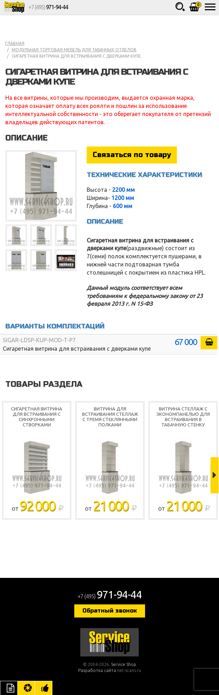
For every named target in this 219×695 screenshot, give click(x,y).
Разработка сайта (97, 670)
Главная (14, 43)
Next (214, 475)
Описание (9, 688)
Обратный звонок (109, 610)
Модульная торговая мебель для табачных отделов (74, 49)
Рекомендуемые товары (43, 688)
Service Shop (14, 7)
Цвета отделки (26, 688)
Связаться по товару (132, 154)
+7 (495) (48, 7)
